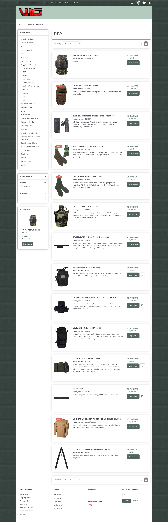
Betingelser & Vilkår (72, 3)
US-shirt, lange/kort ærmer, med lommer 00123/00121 (97, 419)
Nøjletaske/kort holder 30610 (87, 267)
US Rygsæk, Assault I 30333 (85, 85)
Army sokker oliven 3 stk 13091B (88, 146)
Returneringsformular (27, 511)
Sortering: (57, 43)
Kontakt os (59, 3)
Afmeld (135, 501)
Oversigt (23, 514)
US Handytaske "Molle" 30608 (86, 358)
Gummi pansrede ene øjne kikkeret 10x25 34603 (94, 115)
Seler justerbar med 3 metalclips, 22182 (91, 449)
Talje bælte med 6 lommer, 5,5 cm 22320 (91, 237)
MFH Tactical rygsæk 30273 (31, 231)
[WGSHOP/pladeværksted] (31, 12)
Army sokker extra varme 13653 (87, 176)
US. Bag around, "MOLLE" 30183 (87, 328)
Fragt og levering (35, 3)
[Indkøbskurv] (138, 3)
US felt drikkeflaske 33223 (85, 206)
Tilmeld (126, 501)
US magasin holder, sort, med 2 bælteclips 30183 (95, 297)
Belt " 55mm (78, 388)
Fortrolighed (21, 3)
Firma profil (48, 3)
